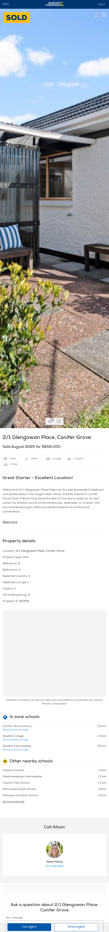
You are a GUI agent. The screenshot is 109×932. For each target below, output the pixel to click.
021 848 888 (54, 866)
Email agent (76, 927)
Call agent (29, 927)
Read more (10, 522)
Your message (14, 918)
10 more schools (13, 802)
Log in (101, 4)
